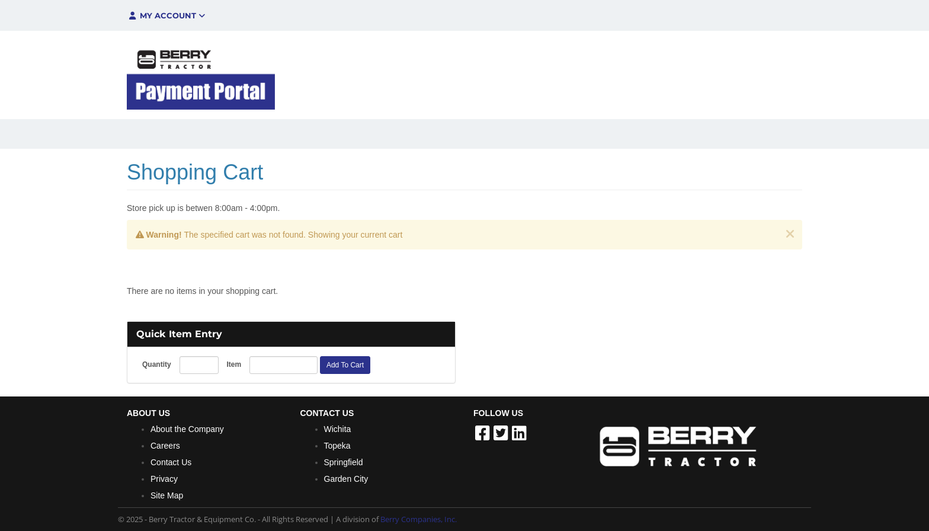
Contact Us (170, 462)
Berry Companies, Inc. (418, 519)
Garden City (346, 479)
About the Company (187, 429)
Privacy (164, 479)
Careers (165, 445)
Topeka (337, 445)
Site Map (166, 495)
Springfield (343, 462)
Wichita (337, 429)
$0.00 (719, 15)
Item (233, 364)
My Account (166, 15)
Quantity (156, 364)
